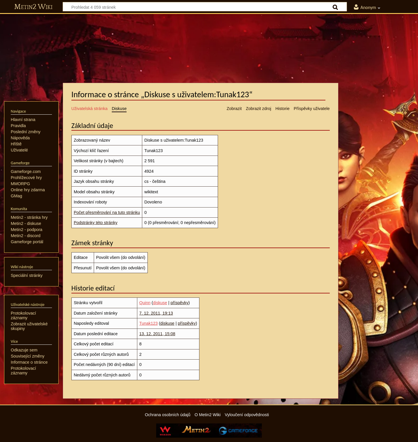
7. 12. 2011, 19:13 (156, 313)
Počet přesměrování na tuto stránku (107, 212)
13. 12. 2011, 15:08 (157, 333)
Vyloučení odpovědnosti (247, 414)
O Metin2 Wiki (207, 414)
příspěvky (180, 302)
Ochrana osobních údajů (167, 414)
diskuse (160, 302)
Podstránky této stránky (95, 222)
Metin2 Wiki (33, 7)
